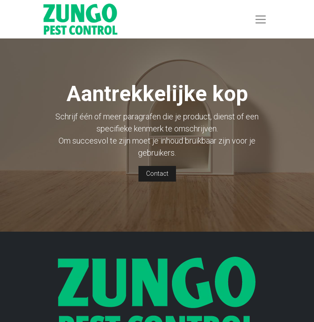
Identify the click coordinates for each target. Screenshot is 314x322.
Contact (157, 173)
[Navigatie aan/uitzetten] (260, 19)
